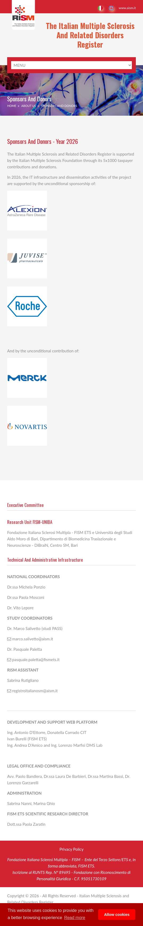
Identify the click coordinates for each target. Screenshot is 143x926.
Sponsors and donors (59, 105)
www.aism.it (127, 8)
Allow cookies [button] (116, 914)
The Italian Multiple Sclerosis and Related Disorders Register (90, 35)
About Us (28, 105)
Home (11, 105)
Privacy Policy (71, 849)
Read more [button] (74, 917)
